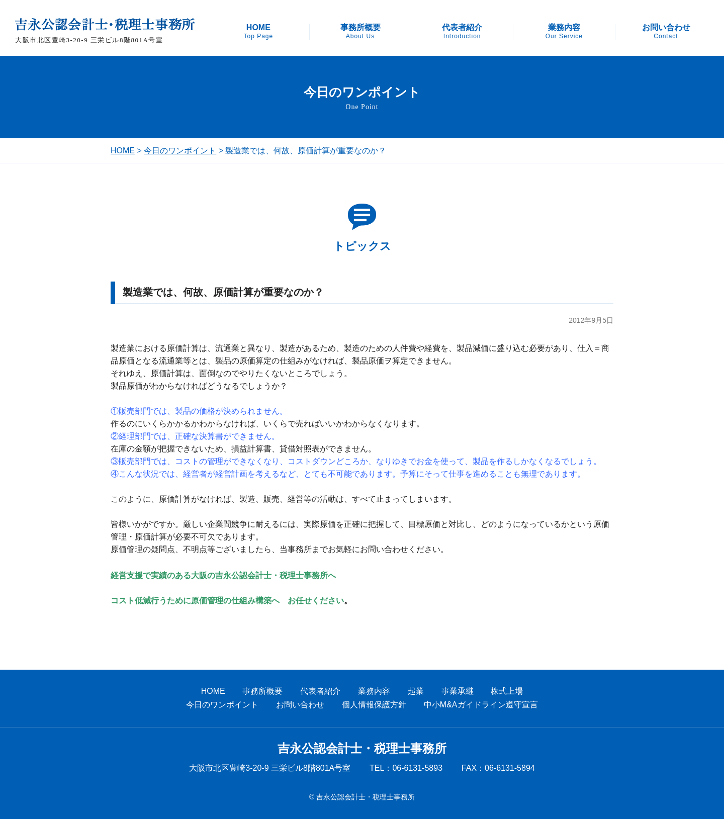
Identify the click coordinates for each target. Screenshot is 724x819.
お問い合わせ (666, 32)
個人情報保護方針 (374, 704)
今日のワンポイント (180, 150)
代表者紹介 (462, 32)
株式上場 (507, 691)
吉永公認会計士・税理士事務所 (362, 748)
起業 (416, 691)
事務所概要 (360, 32)
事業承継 (457, 691)
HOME (258, 32)
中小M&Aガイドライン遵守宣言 (481, 704)
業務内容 (564, 32)
